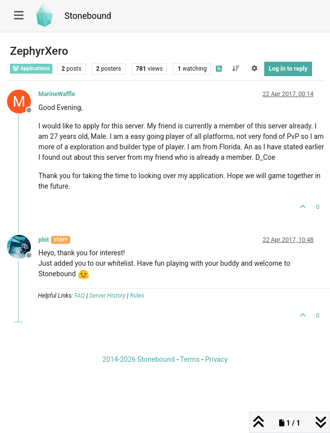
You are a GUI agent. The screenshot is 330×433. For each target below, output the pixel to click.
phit (43, 239)
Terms (189, 359)
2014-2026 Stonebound (138, 359)
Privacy (216, 359)
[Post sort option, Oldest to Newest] (235, 69)
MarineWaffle (56, 94)
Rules (137, 295)
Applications (31, 68)
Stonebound (87, 16)
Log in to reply (288, 68)
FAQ (79, 295)
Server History (107, 295)
